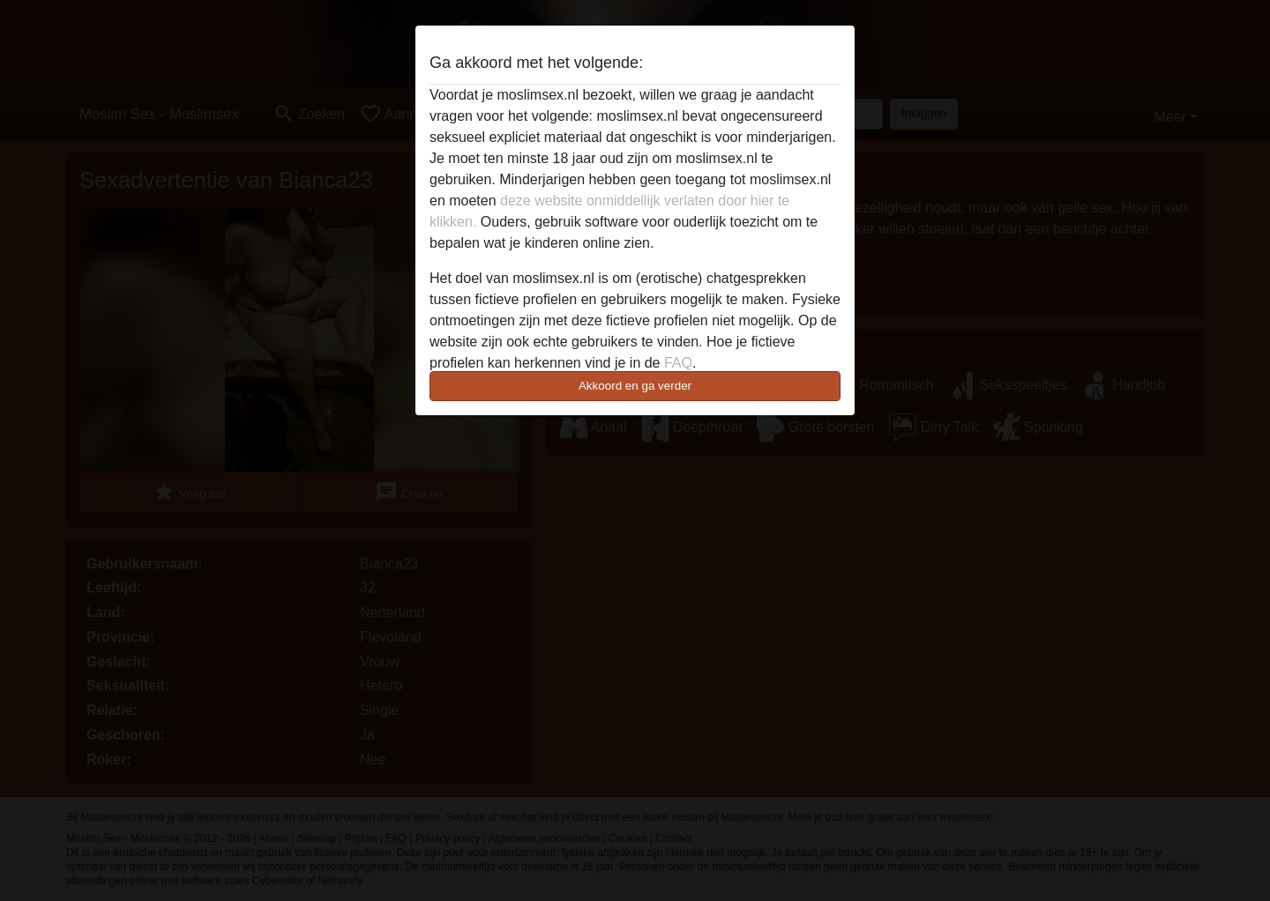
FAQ (678, 362)
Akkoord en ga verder (635, 385)
